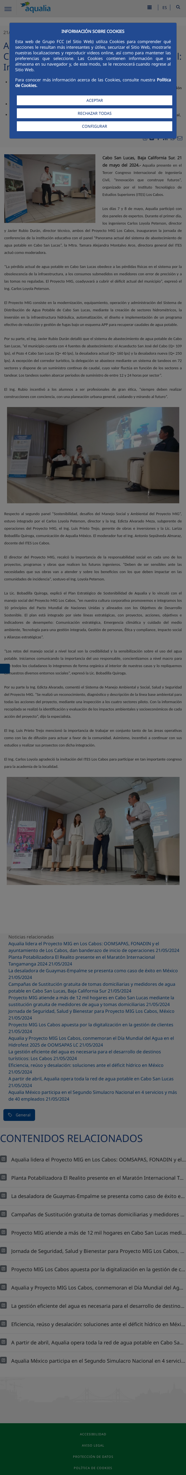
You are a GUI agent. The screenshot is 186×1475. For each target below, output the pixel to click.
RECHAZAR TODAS (95, 113)
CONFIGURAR (94, 126)
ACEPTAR (94, 100)
